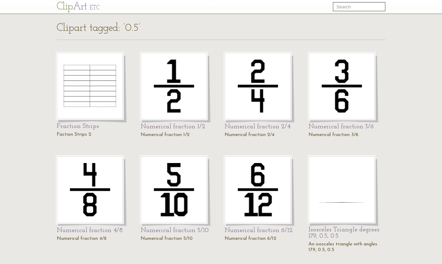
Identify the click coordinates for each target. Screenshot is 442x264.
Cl (78, 6)
